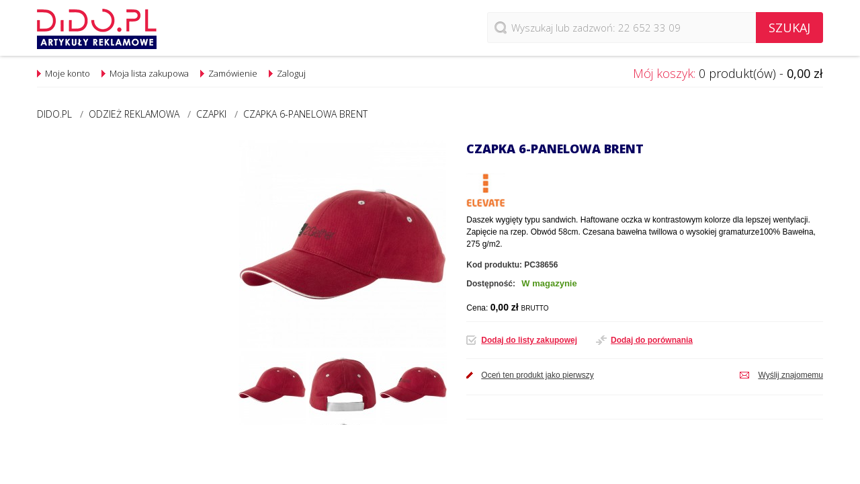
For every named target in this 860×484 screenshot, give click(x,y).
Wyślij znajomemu (790, 375)
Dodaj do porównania (652, 340)
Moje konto (67, 73)
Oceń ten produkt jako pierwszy (537, 375)
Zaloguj (291, 73)
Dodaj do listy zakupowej (529, 340)
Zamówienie (232, 73)
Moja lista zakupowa (149, 73)
